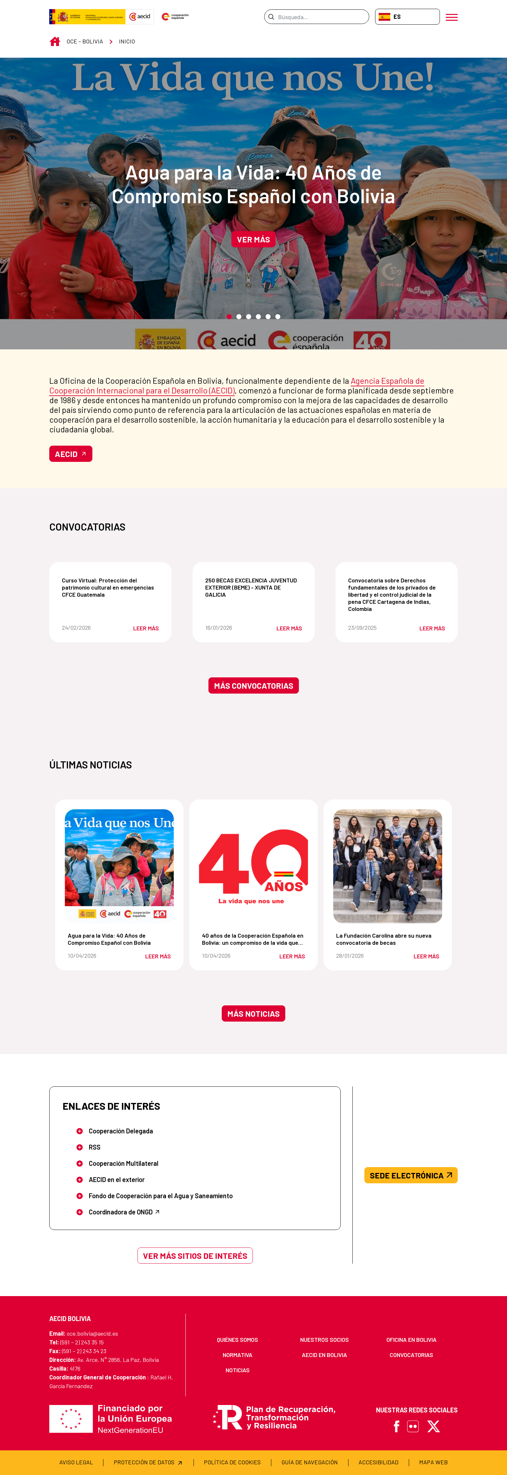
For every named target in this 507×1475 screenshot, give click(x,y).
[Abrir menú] (452, 16)
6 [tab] (278, 317)
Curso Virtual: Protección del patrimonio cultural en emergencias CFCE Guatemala (112, 587)
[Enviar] (271, 16)
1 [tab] (229, 317)
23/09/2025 (372, 627)
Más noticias (253, 1013)
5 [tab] (268, 317)
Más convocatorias (253, 685)
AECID (71, 454)
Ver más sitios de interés (195, 1255)
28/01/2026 (361, 955)
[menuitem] (237, 1339)
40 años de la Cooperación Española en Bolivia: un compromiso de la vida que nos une (255, 939)
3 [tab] (248, 317)
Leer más (146, 628)
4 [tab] (258, 317)
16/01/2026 (229, 627)
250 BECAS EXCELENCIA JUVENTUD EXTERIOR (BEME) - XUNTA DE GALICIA (255, 587)
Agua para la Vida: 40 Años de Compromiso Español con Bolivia (253, 183)
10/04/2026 (92, 955)
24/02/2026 (86, 627)
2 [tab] (239, 317)
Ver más (253, 239)
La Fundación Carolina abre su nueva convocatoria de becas (389, 939)
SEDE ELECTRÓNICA (411, 1175)
